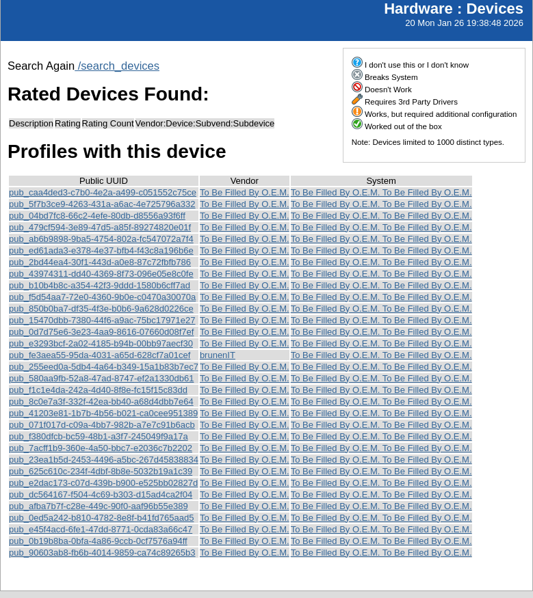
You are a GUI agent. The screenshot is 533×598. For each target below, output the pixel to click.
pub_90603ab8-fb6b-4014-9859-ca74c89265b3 (102, 552)
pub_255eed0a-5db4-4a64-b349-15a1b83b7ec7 (103, 367)
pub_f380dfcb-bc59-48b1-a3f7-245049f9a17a (98, 436)
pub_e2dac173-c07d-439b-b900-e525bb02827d (103, 483)
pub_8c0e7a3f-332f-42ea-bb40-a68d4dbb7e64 (101, 401)
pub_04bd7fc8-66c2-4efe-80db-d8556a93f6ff (97, 215)
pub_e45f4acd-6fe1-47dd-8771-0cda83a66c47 (100, 529)
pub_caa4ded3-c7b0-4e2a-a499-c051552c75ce (102, 192)
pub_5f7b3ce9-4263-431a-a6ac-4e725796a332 (102, 204)
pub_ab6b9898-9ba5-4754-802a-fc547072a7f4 (101, 239)
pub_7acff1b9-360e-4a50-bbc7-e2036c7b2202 (100, 448)
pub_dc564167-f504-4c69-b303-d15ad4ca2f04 (100, 494)
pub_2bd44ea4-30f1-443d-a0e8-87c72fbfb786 (100, 262)
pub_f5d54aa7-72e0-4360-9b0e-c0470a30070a (102, 297)
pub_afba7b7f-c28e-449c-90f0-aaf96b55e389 (98, 506)
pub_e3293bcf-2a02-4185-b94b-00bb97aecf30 (101, 343)
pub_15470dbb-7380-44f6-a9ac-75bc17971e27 (102, 320)
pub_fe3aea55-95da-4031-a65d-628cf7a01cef (99, 355)
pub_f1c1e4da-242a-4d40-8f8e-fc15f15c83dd (98, 390)
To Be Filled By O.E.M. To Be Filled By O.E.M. (381, 192)
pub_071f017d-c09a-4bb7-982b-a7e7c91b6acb (102, 425)
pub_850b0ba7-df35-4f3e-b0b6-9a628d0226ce (101, 308)
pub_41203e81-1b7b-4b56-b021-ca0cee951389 (103, 413)
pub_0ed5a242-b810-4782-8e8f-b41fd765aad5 (101, 518)
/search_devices (117, 65)
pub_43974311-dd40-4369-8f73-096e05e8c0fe (101, 274)
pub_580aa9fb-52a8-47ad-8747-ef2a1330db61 (101, 378)
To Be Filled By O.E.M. (244, 192)
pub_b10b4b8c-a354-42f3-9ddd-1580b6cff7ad (99, 285)
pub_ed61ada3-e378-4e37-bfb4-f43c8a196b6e (101, 250)
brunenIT (217, 355)
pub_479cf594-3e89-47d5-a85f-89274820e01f (100, 227)
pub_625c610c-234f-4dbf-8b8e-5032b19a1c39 (100, 471)
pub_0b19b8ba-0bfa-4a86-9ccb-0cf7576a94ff (98, 541)
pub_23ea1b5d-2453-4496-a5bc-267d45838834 (103, 459)
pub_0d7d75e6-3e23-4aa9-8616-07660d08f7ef (101, 332)
